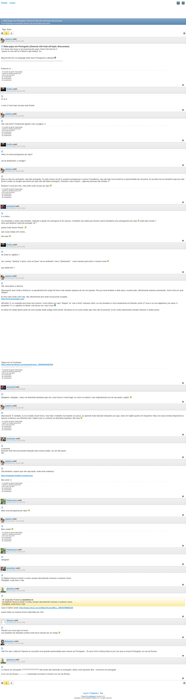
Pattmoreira (12, 500)
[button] (6, 33)
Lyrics (12, 3)
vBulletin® (92, 696)
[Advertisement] (19, 12)
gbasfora (10, 589)
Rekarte (10, 620)
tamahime (11, 439)
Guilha (9, 89)
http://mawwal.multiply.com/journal (17, 476)
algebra (8, 39)
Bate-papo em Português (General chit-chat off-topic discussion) (28, 23)
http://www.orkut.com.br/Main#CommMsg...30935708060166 (46, 608)
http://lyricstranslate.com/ (12, 299)
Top (101, 693)
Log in (86, 693)
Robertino (9, 641)
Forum (4, 3)
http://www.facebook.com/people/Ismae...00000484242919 (27, 365)
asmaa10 (11, 206)
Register (94, 693)
